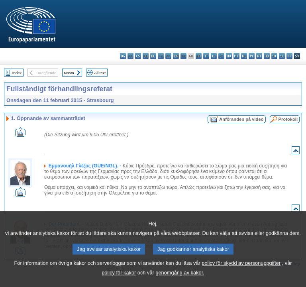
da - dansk (146, 56)
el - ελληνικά (168, 56)
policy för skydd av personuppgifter (241, 270)
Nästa (69, 73)
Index (17, 73)
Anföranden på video (241, 119)
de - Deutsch (153, 56)
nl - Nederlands (244, 56)
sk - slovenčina (274, 56)
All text (100, 73)
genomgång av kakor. (179, 279)
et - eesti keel (161, 56)
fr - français (183, 56)
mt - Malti (236, 56)
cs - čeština (138, 56)
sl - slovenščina (282, 56)
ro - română (267, 56)
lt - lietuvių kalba (221, 56)
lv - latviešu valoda (214, 56)
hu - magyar (229, 56)
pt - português (259, 56)
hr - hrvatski (199, 56)
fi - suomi (289, 56)
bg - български (123, 56)
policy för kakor (119, 279)
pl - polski (252, 56)
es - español (130, 56)
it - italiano (206, 56)
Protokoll (288, 119)
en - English (176, 56)
